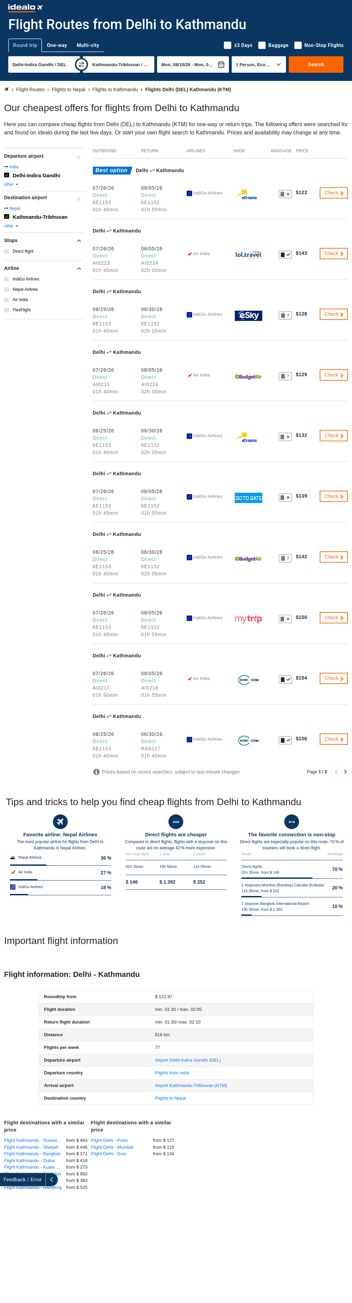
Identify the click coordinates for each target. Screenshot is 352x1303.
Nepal (14, 208)
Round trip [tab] (25, 45)
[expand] (6, 1179)
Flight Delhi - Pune (109, 1140)
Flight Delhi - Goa (108, 1153)
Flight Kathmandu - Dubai (29, 1160)
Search (316, 64)
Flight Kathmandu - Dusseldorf (34, 1140)
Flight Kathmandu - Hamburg (33, 1187)
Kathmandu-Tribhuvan (40, 217)
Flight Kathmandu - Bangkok (32, 1153)
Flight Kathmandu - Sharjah (31, 1147)
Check (334, 192)
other (11, 184)
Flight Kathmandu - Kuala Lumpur (35, 1167)
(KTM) (191, 1085)
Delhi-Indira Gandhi (36, 175)
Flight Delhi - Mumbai (112, 1147)
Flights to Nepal (170, 1098)
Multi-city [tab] (88, 45)
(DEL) (188, 1060)
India (13, 167)
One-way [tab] (57, 45)
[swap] (81, 64)
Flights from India (172, 1072)
